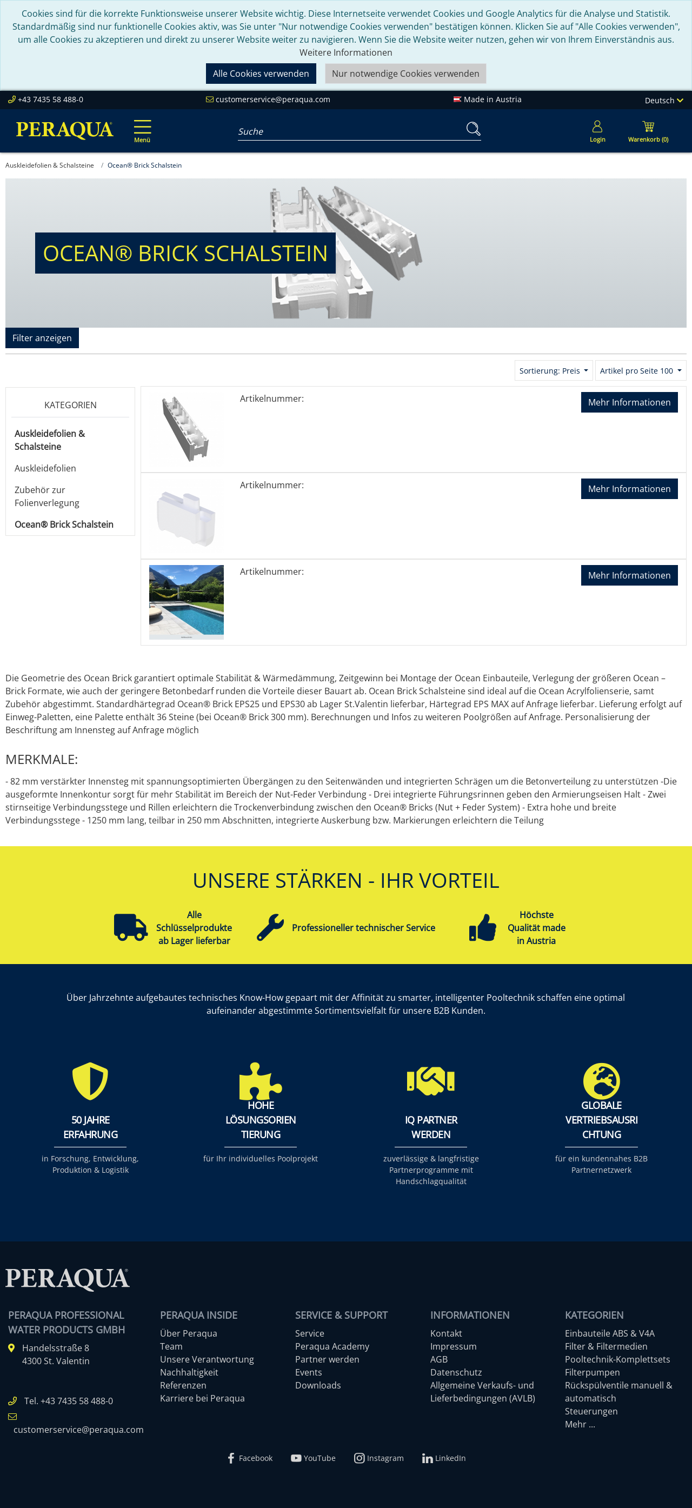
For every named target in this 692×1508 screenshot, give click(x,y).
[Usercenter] (597, 131)
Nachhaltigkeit (189, 1372)
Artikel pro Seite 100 (637, 371)
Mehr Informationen (629, 402)
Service (309, 1333)
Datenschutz (456, 1372)
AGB (439, 1359)
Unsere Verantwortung (207, 1359)
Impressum (453, 1346)
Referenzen (183, 1385)
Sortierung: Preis (551, 371)
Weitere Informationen (346, 52)
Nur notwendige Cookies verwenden (406, 73)
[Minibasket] (648, 131)
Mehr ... (580, 1424)
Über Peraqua (188, 1333)
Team (171, 1346)
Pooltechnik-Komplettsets (617, 1359)
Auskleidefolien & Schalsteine (50, 440)
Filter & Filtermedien (606, 1346)
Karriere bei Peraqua (202, 1398)
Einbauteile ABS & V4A (610, 1333)
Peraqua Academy (332, 1346)
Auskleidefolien (45, 468)
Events (308, 1372)
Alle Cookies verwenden (261, 73)
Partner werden (327, 1359)
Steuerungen (591, 1411)
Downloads (318, 1385)
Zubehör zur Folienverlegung (47, 496)
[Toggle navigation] (140, 124)
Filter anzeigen (42, 338)
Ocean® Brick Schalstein (64, 524)
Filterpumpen (592, 1372)
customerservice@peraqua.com (273, 99)
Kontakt (446, 1333)
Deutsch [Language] (664, 100)
